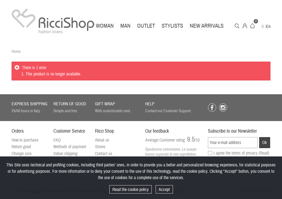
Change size (21, 153)
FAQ (57, 140)
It (263, 26)
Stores (100, 147)
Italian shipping (65, 153)
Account (245, 25)
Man (125, 25)
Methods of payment (69, 147)
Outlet (146, 25)
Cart (252, 25)
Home (16, 51)
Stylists (172, 25)
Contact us (103, 153)
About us (102, 140)
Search (237, 25)
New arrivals (207, 25)
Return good (21, 147)
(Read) (264, 153)
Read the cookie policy (130, 189)
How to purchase (25, 140)
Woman (105, 25)
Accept (164, 189)
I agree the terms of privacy (241, 153)
